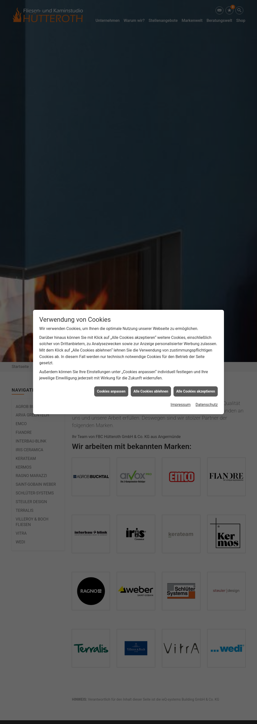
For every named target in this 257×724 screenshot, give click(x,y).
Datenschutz (207, 404)
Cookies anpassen (111, 391)
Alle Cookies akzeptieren (195, 391)
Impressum (181, 404)
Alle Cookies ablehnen (150, 391)
